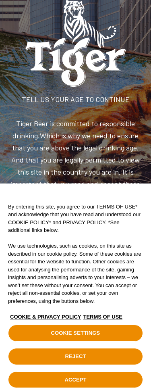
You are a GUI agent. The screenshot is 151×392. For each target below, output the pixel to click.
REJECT (75, 360)
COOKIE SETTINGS (75, 336)
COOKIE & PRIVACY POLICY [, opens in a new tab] (45, 320)
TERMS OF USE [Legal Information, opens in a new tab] (103, 320)
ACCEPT (75, 383)
